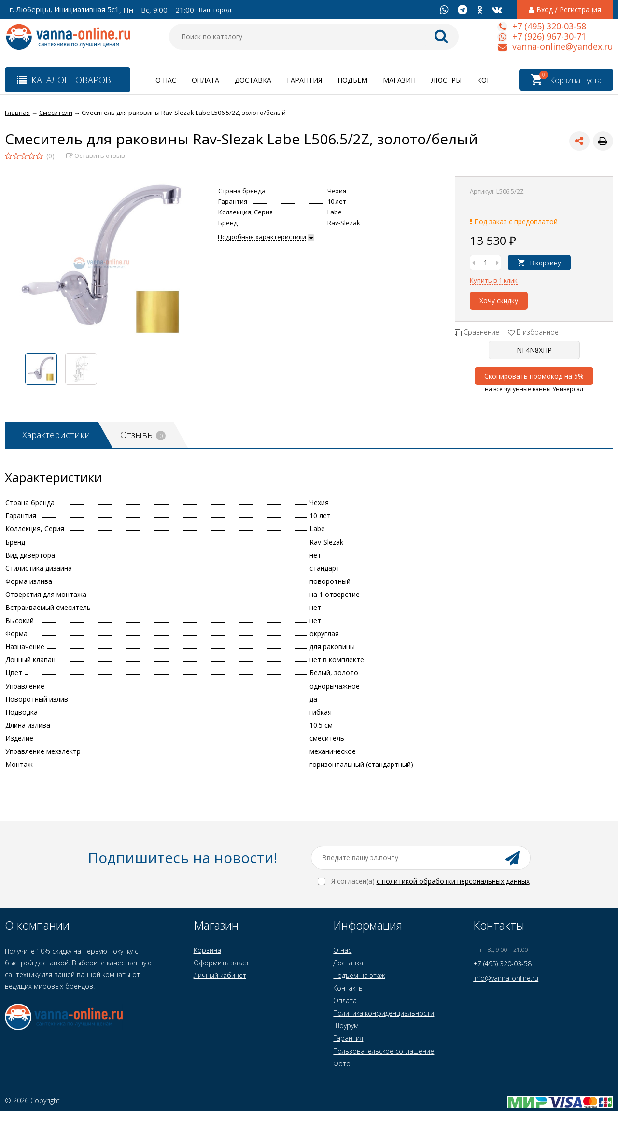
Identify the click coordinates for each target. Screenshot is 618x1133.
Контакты (348, 987)
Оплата (205, 80)
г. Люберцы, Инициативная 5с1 (64, 9)
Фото (342, 1063)
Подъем (352, 80)
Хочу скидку (498, 300)
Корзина (207, 950)
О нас (165, 80)
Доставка (253, 80)
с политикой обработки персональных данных (453, 881)
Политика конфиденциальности (383, 1013)
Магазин (399, 80)
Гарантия (304, 80)
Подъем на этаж (359, 975)
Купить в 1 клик (494, 280)
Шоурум (346, 1025)
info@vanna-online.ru (505, 978)
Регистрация (580, 10)
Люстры (446, 80)
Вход (544, 10)
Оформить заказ (221, 962)
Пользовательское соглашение (383, 1051)
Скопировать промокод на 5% (534, 376)
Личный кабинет (220, 975)
